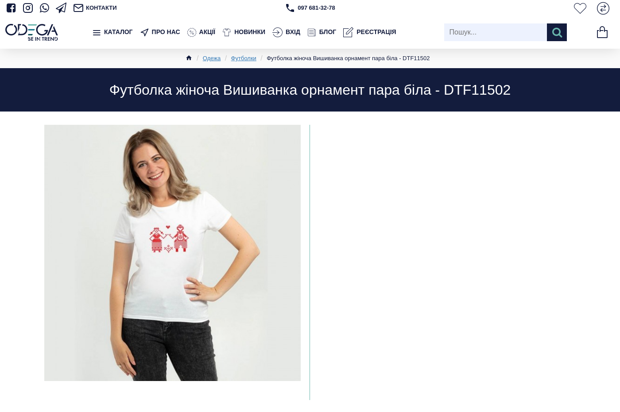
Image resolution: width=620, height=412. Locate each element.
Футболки (243, 58)
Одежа (212, 58)
